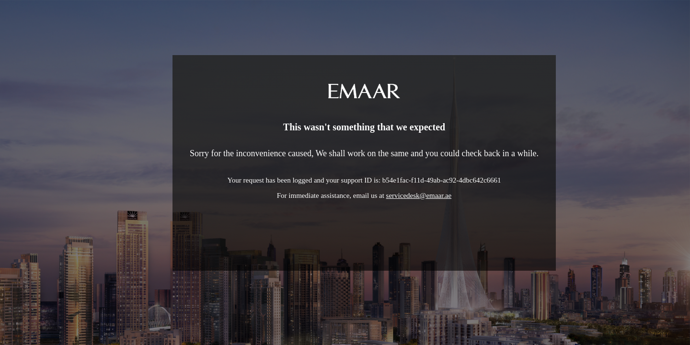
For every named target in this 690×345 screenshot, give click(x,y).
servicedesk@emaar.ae (419, 195)
